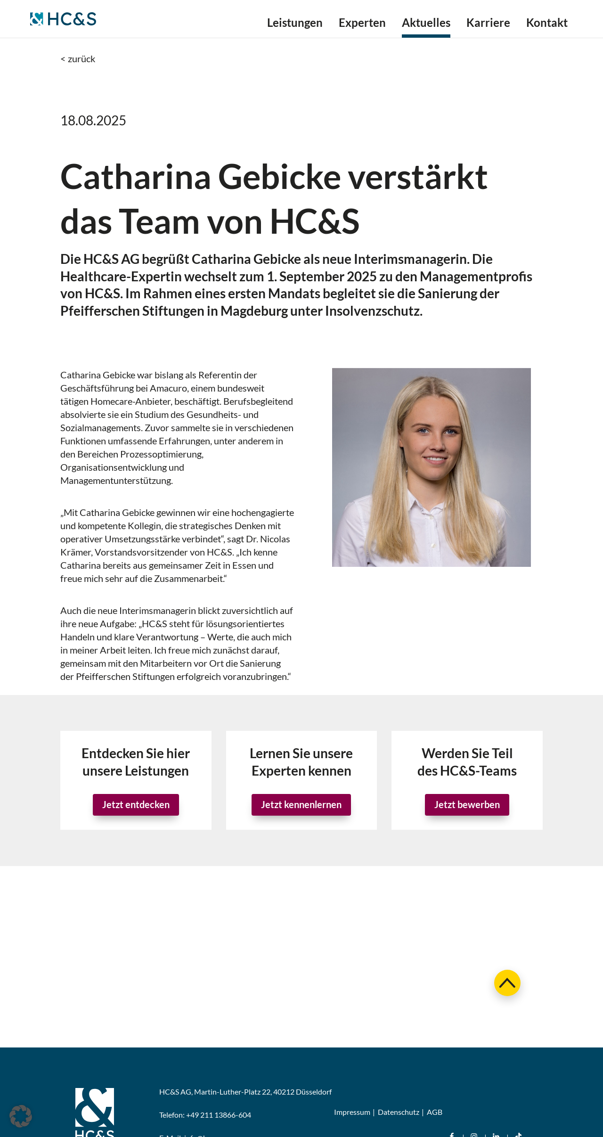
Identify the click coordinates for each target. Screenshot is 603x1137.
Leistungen (295, 24)
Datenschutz (398, 1111)
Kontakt (547, 24)
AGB (434, 1111)
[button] (20, 1116)
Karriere (488, 24)
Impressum (352, 1111)
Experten (362, 24)
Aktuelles (426, 24)
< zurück (77, 58)
